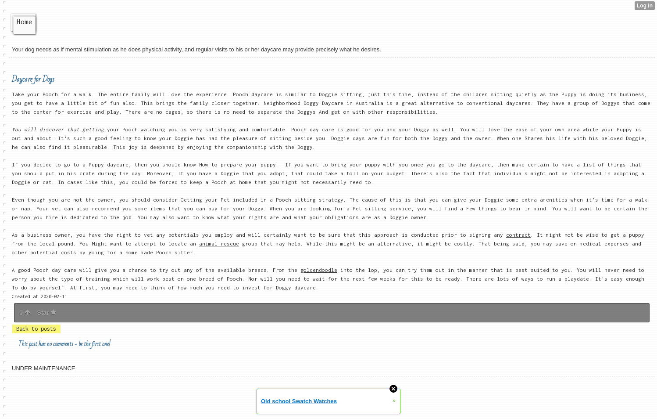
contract (518, 235)
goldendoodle (318, 270)
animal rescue (219, 243)
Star (46, 312)
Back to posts (36, 328)
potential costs (53, 252)
